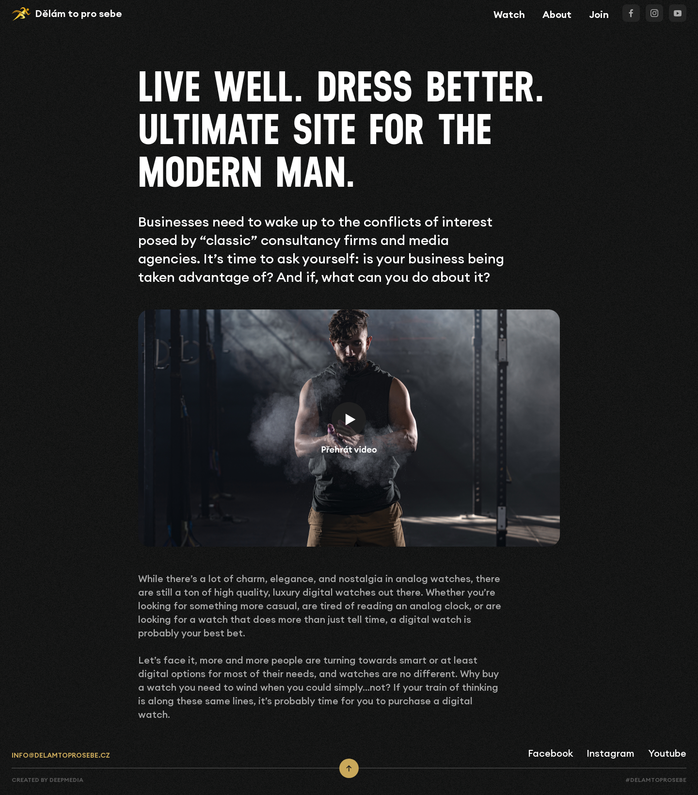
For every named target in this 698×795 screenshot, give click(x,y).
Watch (509, 14)
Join (599, 14)
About (556, 14)
